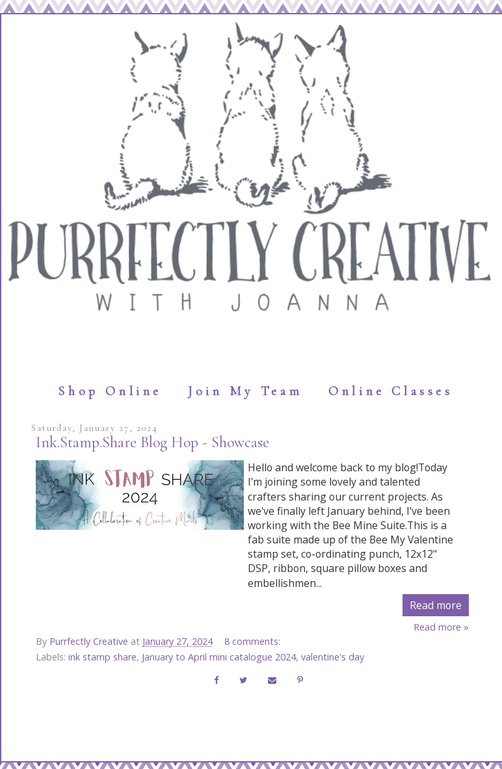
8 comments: (253, 641)
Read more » (441, 627)
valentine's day (332, 657)
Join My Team (245, 391)
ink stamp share (102, 657)
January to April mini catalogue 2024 (219, 657)
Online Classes (390, 391)
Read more (436, 605)
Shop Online (110, 391)
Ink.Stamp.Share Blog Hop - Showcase (152, 442)
